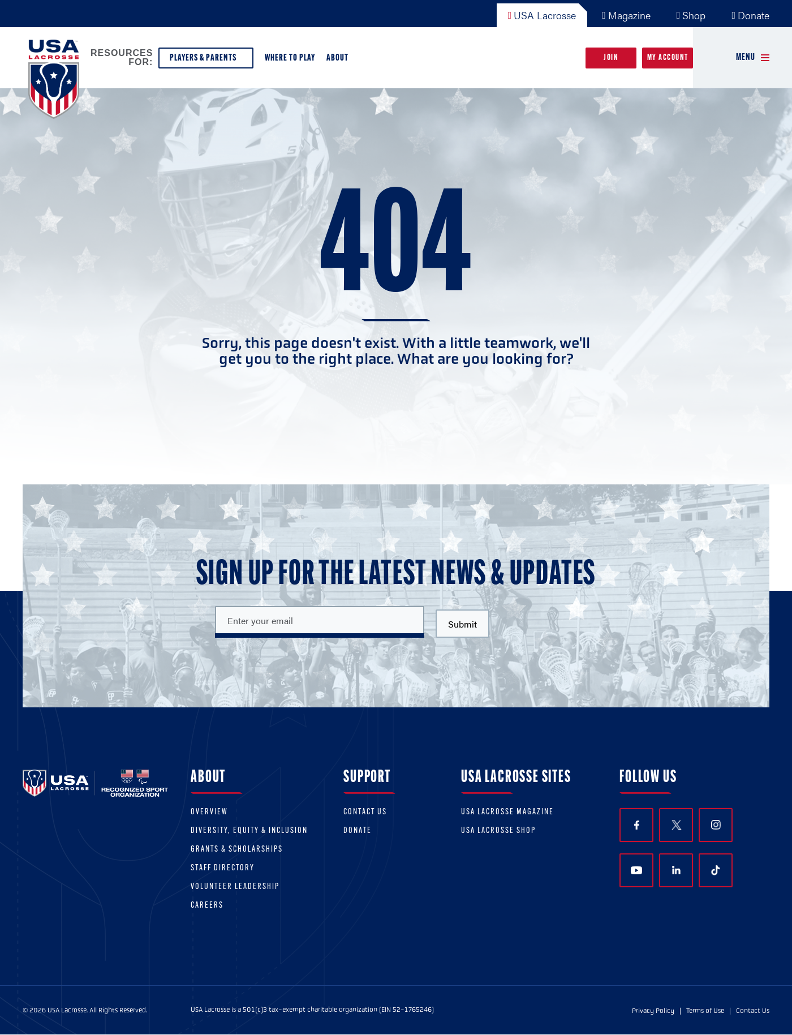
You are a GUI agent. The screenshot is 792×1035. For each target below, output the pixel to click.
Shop (691, 15)
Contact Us (365, 812)
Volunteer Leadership (235, 887)
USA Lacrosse (542, 15)
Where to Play (290, 58)
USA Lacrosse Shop (498, 831)
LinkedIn (676, 870)
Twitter (676, 825)
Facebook (636, 825)
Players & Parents (205, 60)
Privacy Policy (653, 1011)
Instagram (716, 825)
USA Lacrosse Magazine (507, 812)
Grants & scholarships (237, 849)
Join (611, 58)
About (340, 60)
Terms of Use (705, 1011)
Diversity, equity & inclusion (249, 831)
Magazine (626, 15)
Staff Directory (223, 868)
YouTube (636, 870)
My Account (667, 58)
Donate (750, 15)
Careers (207, 905)
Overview (209, 812)
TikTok (715, 870)
